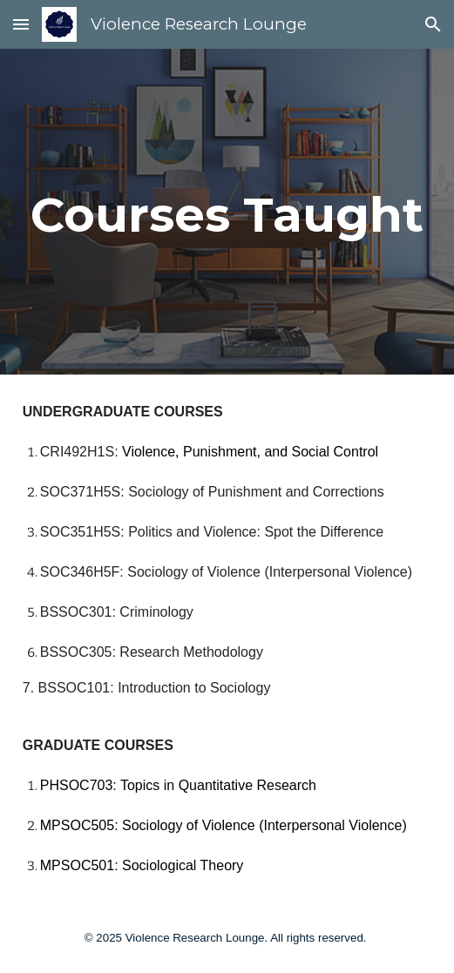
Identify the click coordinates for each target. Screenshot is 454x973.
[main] (227, 211)
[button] (21, 24)
